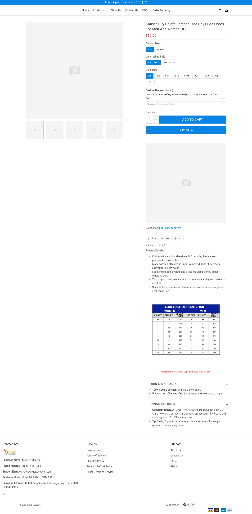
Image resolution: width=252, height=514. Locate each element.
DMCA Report (172, 505)
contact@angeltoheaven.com (35, 471)
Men (157, 43)
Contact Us (131, 10)
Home (85, 10)
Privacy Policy (95, 450)
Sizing (174, 466)
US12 (150, 82)
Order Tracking (161, 10)
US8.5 (186, 76)
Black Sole (169, 63)
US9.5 (197, 76)
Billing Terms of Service (100, 472)
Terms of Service (96, 455)
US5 (154, 69)
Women (160, 49)
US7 (167, 76)
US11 (217, 76)
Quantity (150, 112)
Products (100, 10)
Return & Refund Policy (100, 466)
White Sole (159, 56)
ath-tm (177, 227)
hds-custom (166, 227)
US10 (207, 76)
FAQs (145, 10)
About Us (116, 10)
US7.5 (176, 76)
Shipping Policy (95, 461)
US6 (158, 76)
